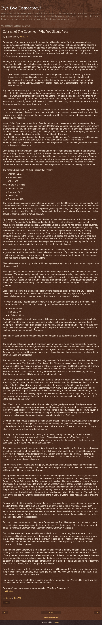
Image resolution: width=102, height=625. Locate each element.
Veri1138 (23, 37)
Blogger (56, 622)
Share (6, 602)
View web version (51, 618)
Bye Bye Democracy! (21, 7)
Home (51, 613)
